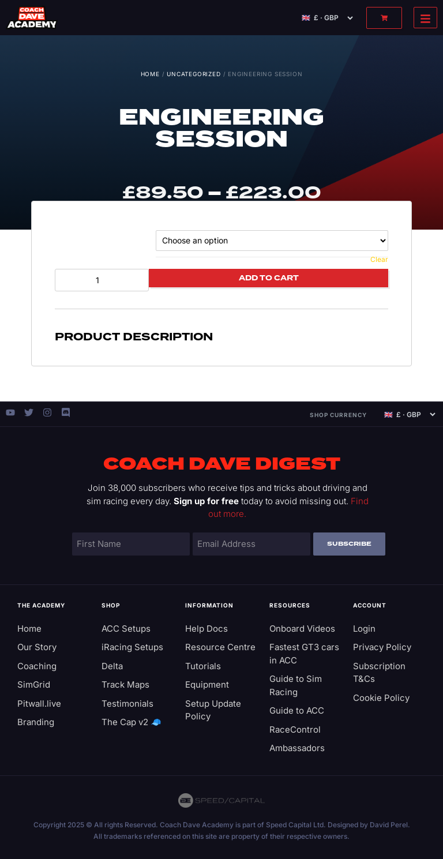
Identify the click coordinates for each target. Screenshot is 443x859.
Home (150, 73)
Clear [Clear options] (379, 259)
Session (74, 240)
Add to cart (269, 278)
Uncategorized (193, 73)
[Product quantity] (102, 280)
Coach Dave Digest (221, 464)
